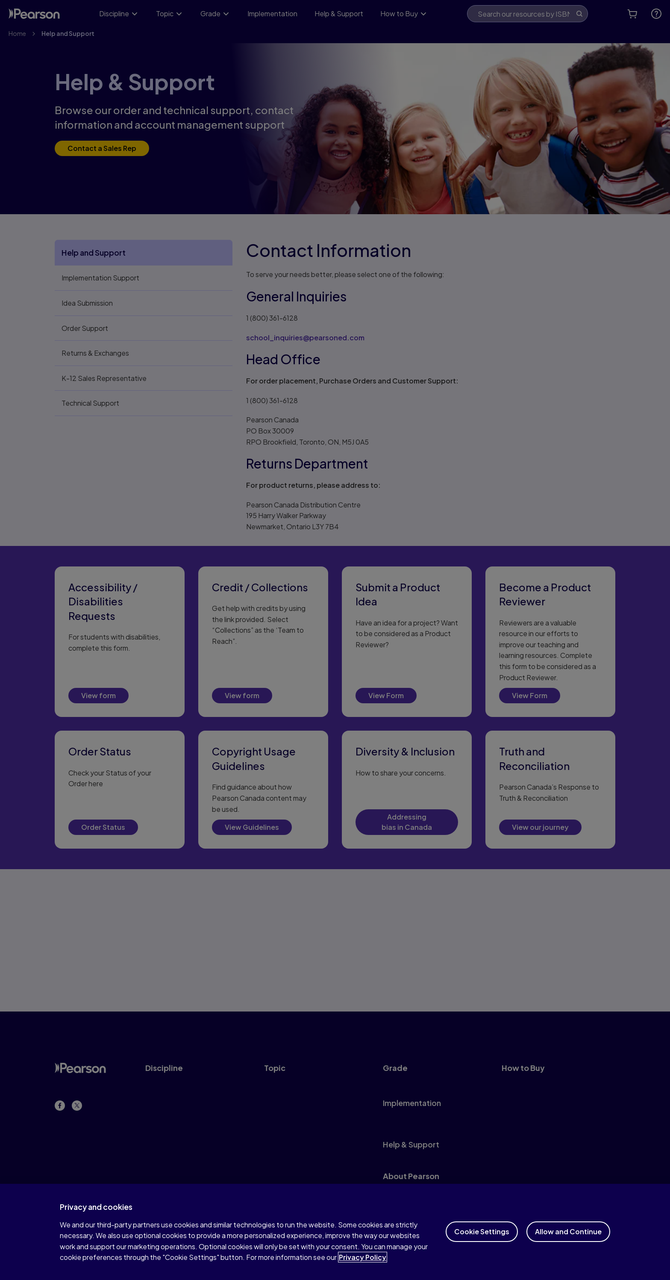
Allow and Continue (568, 1242)
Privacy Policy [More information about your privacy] (362, 1267)
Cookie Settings (481, 1242)
